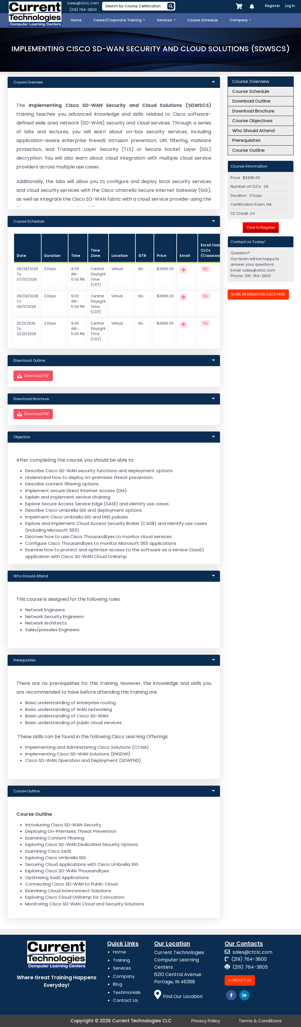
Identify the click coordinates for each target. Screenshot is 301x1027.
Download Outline (251, 101)
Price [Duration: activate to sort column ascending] (161, 255)
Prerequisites (246, 140)
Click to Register (261, 227)
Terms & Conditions (260, 1021)
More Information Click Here (258, 294)
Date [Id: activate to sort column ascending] (21, 255)
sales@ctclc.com (83, 3)
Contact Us (125, 1000)
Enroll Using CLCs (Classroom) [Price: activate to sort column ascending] (213, 250)
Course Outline (248, 150)
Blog (117, 984)
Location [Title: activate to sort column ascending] (119, 255)
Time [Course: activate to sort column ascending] (75, 255)
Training (121, 960)
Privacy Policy (205, 1021)
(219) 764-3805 (246, 967)
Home (119, 952)
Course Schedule (250, 91)
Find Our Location (178, 996)
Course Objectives (252, 120)
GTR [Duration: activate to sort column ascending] (142, 255)
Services (122, 968)
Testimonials (127, 992)
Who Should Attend (253, 130)
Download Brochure (253, 111)
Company (124, 976)
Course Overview (250, 81)
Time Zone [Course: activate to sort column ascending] (95, 253)
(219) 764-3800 (83, 9)
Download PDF (33, 375)
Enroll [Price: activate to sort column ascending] (185, 255)
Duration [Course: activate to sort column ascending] (52, 255)
